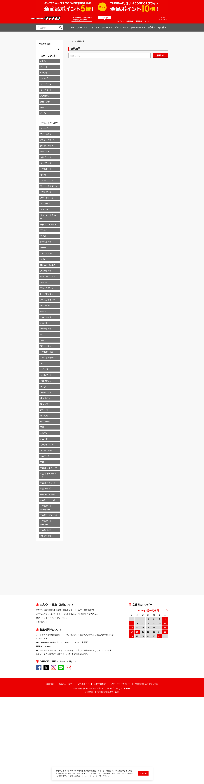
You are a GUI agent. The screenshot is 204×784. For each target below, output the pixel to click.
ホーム (71, 41)
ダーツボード (45, 90)
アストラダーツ (46, 288)
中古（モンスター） (47, 494)
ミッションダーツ (47, 444)
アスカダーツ (45, 270)
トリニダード (45, 168)
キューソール (45, 450)
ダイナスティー (46, 145)
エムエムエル (45, 317)
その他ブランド (46, 380)
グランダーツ (45, 192)
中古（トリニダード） (48, 467)
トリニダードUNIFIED (45, 523)
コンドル (44, 209)
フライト (44, 66)
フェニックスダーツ (48, 186)
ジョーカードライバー (48, 217)
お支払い (63, 756)
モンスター (45, 230)
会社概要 (50, 756)
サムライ (44, 282)
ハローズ (44, 247)
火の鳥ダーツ (45, 375)
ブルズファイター (47, 299)
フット (43, 340)
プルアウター (45, 456)
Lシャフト (44, 415)
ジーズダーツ (45, 241)
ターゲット (45, 151)
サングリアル (45, 535)
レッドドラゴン (46, 293)
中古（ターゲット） (47, 482)
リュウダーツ (45, 305)
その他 (43, 113)
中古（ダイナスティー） (48, 475)
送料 (70, 756)
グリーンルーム (46, 197)
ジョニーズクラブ (47, 276)
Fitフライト (45, 398)
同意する (143, 773)
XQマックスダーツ (48, 224)
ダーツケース (45, 84)
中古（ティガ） (45, 488)
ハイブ (43, 386)
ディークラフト (46, 180)
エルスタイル (45, 253)
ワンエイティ (45, 346)
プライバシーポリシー (120, 756)
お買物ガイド (91, 764)
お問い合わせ (100, 756)
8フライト (44, 369)
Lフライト (44, 409)
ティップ (44, 78)
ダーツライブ (45, 163)
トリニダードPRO (47, 357)
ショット (44, 322)
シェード (44, 438)
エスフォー (45, 433)
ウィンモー (45, 421)
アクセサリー (45, 95)
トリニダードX (46, 351)
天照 (42, 427)
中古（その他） (45, 530)
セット (43, 107)
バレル (43, 61)
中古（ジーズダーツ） (48, 515)
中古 (42, 462)
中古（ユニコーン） (47, 500)
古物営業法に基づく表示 (108, 764)
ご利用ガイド (83, 756)
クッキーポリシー (89, 776)
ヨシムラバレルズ (47, 264)
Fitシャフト (45, 404)
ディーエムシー (46, 134)
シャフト (44, 72)
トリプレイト (45, 157)
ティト (43, 334)
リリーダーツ (45, 328)
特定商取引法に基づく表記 (146, 756)
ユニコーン (45, 203)
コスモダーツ (45, 128)
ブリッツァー (45, 392)
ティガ (43, 235)
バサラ (43, 311)
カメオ (43, 259)
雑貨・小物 (45, 101)
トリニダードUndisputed (45, 508)
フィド (43, 363)
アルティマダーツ (47, 139)
